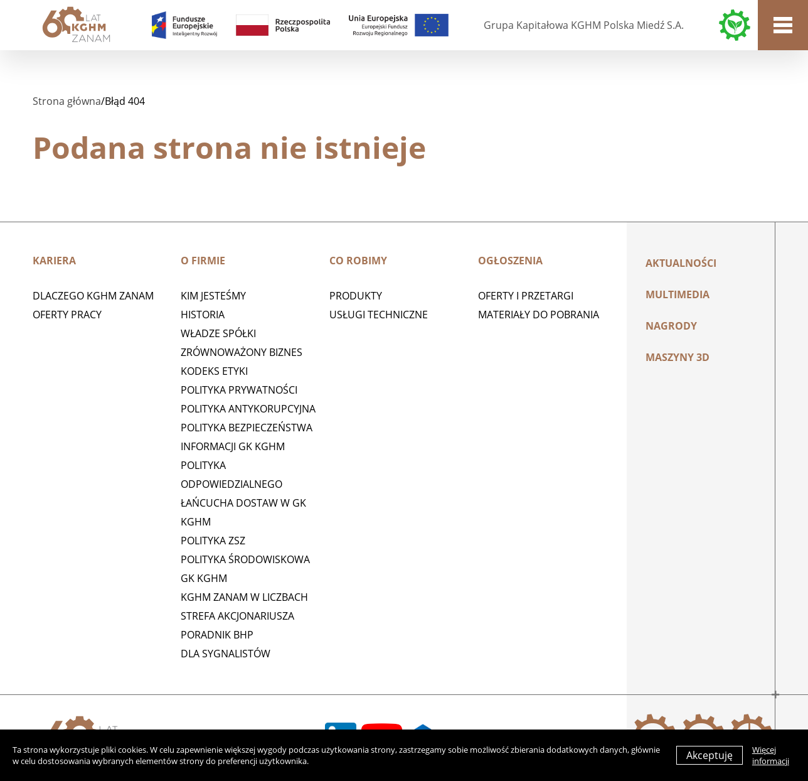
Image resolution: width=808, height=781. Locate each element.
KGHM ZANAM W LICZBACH (244, 597)
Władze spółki (218, 333)
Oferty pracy (67, 314)
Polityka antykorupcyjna (248, 409)
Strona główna (67, 101)
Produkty (355, 296)
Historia (203, 314)
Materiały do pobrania (538, 314)
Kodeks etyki (214, 371)
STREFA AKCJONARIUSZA (237, 616)
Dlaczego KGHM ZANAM (93, 296)
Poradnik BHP (217, 635)
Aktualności (681, 263)
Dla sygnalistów (225, 653)
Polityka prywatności (239, 390)
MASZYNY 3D (678, 357)
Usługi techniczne (378, 314)
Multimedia (678, 294)
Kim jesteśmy (213, 296)
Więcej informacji (770, 755)
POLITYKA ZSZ (213, 540)
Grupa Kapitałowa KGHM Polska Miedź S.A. (584, 25)
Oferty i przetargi (525, 296)
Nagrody (671, 326)
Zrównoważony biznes (241, 352)
